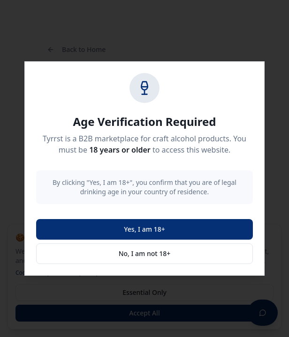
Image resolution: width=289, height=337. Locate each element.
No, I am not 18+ (145, 253)
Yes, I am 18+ (144, 229)
